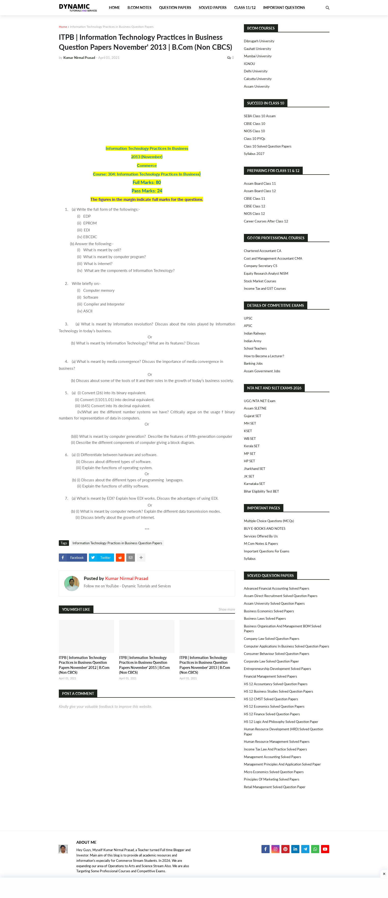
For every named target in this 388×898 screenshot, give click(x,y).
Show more (227, 609)
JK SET (249, 476)
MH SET (250, 423)
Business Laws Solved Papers (265, 618)
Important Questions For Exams (266, 551)
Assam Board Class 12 (260, 191)
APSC (248, 326)
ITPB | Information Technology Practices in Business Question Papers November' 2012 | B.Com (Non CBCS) (84, 665)
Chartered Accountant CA (262, 251)
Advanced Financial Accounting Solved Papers (276, 588)
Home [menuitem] (114, 7)
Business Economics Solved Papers (269, 611)
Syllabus (250, 559)
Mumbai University (258, 56)
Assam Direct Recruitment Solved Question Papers (280, 596)
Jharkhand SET (254, 469)
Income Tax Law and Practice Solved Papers (275, 749)
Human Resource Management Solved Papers (277, 741)
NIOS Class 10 (254, 131)
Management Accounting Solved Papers (272, 757)
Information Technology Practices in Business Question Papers (112, 27)
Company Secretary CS (260, 266)
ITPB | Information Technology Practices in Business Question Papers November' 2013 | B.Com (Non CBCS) (204, 665)
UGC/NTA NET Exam (259, 401)
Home (63, 27)
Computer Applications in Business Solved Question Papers (286, 646)
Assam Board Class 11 (260, 183)
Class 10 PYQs (254, 139)
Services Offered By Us (261, 536)
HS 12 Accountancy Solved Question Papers (276, 684)
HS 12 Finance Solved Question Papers (272, 714)
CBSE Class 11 (254, 198)
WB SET (250, 439)
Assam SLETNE (255, 408)
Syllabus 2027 (254, 154)
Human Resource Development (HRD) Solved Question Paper (283, 731)
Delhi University (256, 71)
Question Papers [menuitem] (175, 7)
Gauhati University (257, 49)
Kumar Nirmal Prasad (126, 578)
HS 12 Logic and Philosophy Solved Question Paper (281, 722)
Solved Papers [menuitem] (213, 7)
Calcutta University (258, 79)
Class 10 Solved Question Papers (268, 146)
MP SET (250, 454)
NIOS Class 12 (254, 214)
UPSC (248, 318)
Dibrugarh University (259, 41)
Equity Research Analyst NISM (266, 273)
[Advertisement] (147, 102)
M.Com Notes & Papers (261, 544)
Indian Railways (255, 333)
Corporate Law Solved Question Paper (271, 661)
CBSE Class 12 (254, 206)
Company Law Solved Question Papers (271, 639)
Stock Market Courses (260, 281)
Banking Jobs (253, 363)
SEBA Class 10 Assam (260, 116)
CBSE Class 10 (254, 124)
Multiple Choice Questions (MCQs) (269, 521)
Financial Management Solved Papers (270, 676)
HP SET (249, 461)
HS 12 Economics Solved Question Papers (274, 706)
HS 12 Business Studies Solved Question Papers (278, 691)
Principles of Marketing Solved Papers (271, 779)
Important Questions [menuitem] (284, 7)
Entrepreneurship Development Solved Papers (277, 669)
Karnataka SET (254, 484)
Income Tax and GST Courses (265, 288)
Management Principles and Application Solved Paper (282, 764)
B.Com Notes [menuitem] (139, 7)
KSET (248, 431)
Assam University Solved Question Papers (274, 603)
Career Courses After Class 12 (266, 221)
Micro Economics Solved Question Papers (274, 772)
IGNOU (249, 64)
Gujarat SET (252, 416)
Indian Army (252, 341)
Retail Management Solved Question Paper (275, 787)
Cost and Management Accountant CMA (273, 258)
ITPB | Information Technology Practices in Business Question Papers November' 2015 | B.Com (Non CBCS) (144, 665)
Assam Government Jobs (262, 371)
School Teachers (255, 348)
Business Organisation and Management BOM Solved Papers (282, 628)
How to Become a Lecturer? (264, 356)
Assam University (257, 86)
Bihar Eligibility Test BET (261, 491)
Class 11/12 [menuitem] (245, 7)
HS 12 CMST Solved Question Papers (271, 699)
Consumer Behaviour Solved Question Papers (276, 654)
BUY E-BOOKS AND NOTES (264, 528)
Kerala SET (252, 446)
